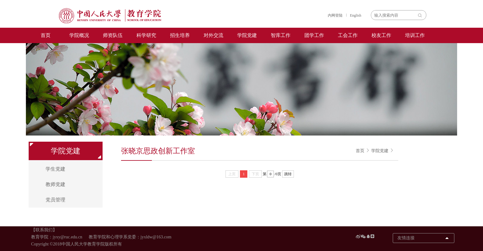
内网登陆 (335, 15)
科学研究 (146, 35)
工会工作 (348, 35)
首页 (46, 35)
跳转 (288, 174)
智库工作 (280, 35)
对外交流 (213, 35)
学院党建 (247, 35)
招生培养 (180, 35)
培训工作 (415, 35)
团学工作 (314, 35)
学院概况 (79, 35)
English (355, 15)
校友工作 (381, 35)
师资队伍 (113, 35)
